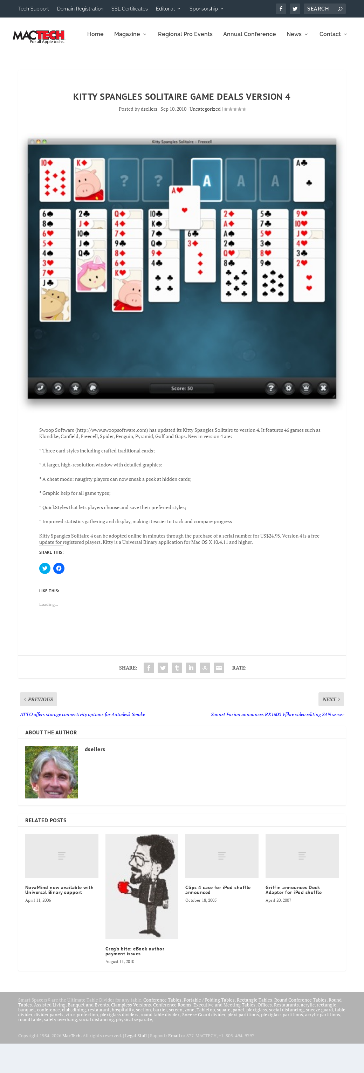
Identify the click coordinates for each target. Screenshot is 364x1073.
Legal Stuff (136, 1065)
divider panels (48, 1044)
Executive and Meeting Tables (224, 1034)
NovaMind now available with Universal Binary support (59, 919)
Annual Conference (178, 64)
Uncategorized (205, 138)
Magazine (56, 64)
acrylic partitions (322, 1044)
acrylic (308, 1034)
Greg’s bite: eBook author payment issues (135, 980)
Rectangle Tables (254, 1029)
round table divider (160, 1044)
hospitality (123, 1039)
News (222, 64)
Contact (258, 64)
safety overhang (60, 1049)
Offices (264, 1034)
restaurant (99, 1039)
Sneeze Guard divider (203, 1044)
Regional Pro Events (114, 64)
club (66, 1039)
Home (24, 64)
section (143, 1039)
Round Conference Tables (300, 1029)
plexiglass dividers (119, 1044)
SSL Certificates (129, 9)
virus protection (82, 1044)
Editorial (165, 9)
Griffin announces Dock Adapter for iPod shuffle (294, 919)
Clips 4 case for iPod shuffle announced (218, 919)
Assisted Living (50, 1034)
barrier (160, 1039)
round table (30, 1049)
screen (176, 1039)
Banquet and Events (88, 1034)
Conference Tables (162, 1029)
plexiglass (256, 1039)
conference (48, 1039)
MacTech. (72, 1065)
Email (174, 1065)
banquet (26, 1039)
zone (189, 1039)
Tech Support (33, 9)
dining (79, 1039)
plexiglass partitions (282, 1044)
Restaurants (286, 1034)
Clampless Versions (131, 1034)
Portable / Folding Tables (209, 1029)
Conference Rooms (172, 1034)
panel (238, 1039)
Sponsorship (204, 9)
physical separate (134, 1049)
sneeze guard (319, 1039)
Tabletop (206, 1039)
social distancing (286, 1039)
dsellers (149, 138)
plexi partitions (243, 1044)
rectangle (326, 1034)
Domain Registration (80, 9)
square (224, 1039)
